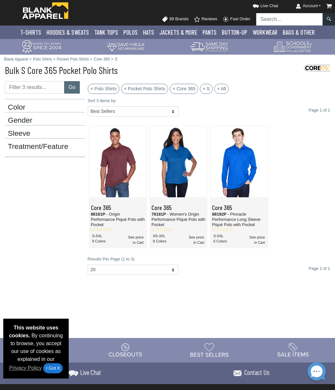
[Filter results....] (34, 87)
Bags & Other (299, 32)
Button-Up (234, 32)
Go (71, 87)
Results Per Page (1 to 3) (111, 259)
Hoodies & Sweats (67, 32)
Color (17, 107)
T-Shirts (30, 32)
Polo (130, 32)
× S (206, 88)
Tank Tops (106, 32)
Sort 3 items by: (102, 100)
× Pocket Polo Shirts (144, 88)
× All (221, 88)
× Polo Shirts (104, 88)
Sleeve (19, 133)
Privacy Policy (25, 368)
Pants (210, 32)
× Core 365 (184, 88)
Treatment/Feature (38, 146)
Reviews (205, 19)
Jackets (178, 32)
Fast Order (236, 19)
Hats (148, 32)
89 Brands (175, 19)
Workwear (265, 32)
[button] (259, 4)
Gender (20, 120)
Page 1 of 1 (319, 268)
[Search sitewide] (289, 19)
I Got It (53, 368)
